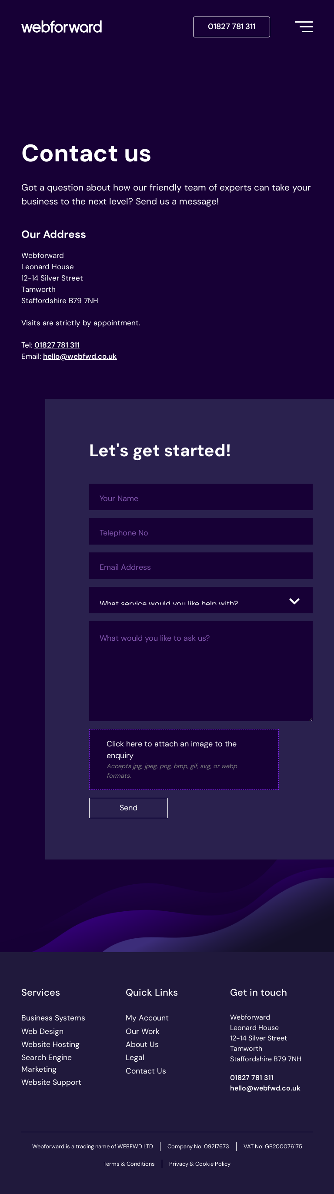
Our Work (143, 1031)
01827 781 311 (231, 26)
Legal (135, 1057)
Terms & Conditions (129, 1163)
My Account (147, 1018)
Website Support (51, 1082)
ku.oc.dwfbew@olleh (80, 356)
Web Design (42, 1031)
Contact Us (146, 1071)
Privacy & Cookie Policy (199, 1163)
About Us (142, 1044)
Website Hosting (50, 1044)
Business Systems (53, 1018)
